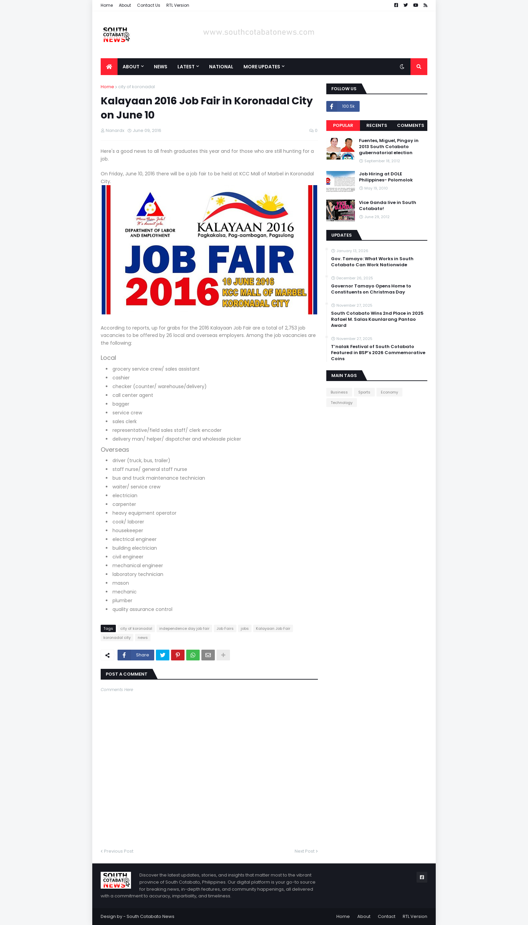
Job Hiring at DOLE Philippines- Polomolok (386, 177)
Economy (389, 392)
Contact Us (148, 5)
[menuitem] (109, 66)
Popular (343, 125)
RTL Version (177, 5)
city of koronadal (136, 86)
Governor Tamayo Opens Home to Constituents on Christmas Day (371, 289)
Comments (410, 125)
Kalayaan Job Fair (273, 628)
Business (339, 392)
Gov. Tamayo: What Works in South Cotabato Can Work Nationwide (372, 262)
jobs (245, 628)
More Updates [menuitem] (261, 66)
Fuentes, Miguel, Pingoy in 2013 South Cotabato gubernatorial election (389, 147)
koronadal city (117, 637)
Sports (364, 392)
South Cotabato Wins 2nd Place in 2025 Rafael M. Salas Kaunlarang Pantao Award (377, 319)
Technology (342, 402)
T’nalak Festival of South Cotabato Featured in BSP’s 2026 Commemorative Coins (378, 353)
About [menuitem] (131, 66)
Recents (376, 125)
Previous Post (118, 851)
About (125, 5)
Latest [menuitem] (186, 66)
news (143, 637)
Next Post (305, 851)
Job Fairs (225, 628)
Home (107, 5)
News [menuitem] (160, 66)
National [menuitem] (221, 66)
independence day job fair (184, 628)
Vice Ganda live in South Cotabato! (387, 206)
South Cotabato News (150, 916)
